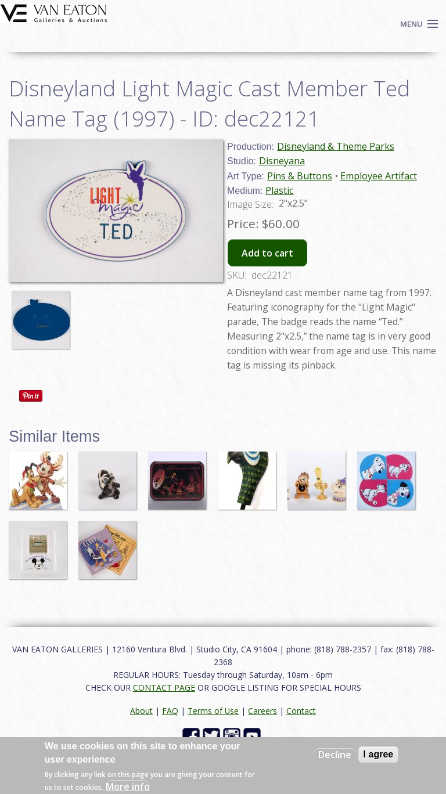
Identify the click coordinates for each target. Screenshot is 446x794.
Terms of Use (213, 710)
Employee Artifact (378, 175)
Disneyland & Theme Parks (335, 146)
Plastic (279, 190)
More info (128, 786)
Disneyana (282, 160)
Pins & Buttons (299, 175)
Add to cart (267, 253)
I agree (379, 754)
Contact (301, 710)
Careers (262, 710)
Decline (334, 754)
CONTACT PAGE (164, 687)
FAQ (170, 710)
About (141, 710)
